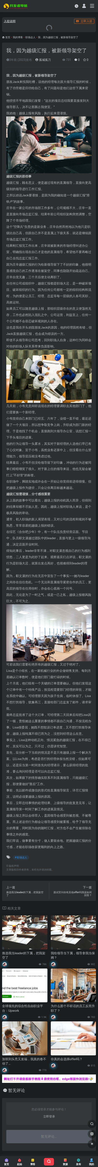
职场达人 (30, 37)
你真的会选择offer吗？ (67, 1059)
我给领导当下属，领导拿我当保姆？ (73, 955)
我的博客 (18, 37)
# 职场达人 (21, 857)
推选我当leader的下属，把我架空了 (23, 955)
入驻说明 (10, 21)
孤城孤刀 (43, 59)
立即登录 (49, 1116)
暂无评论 (16, 1090)
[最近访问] (76, 6)
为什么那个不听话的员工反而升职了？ (73, 1008)
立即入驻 (84, 21)
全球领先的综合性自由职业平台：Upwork (22, 1008)
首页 (7, 37)
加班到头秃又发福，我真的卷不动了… (24, 1061)
